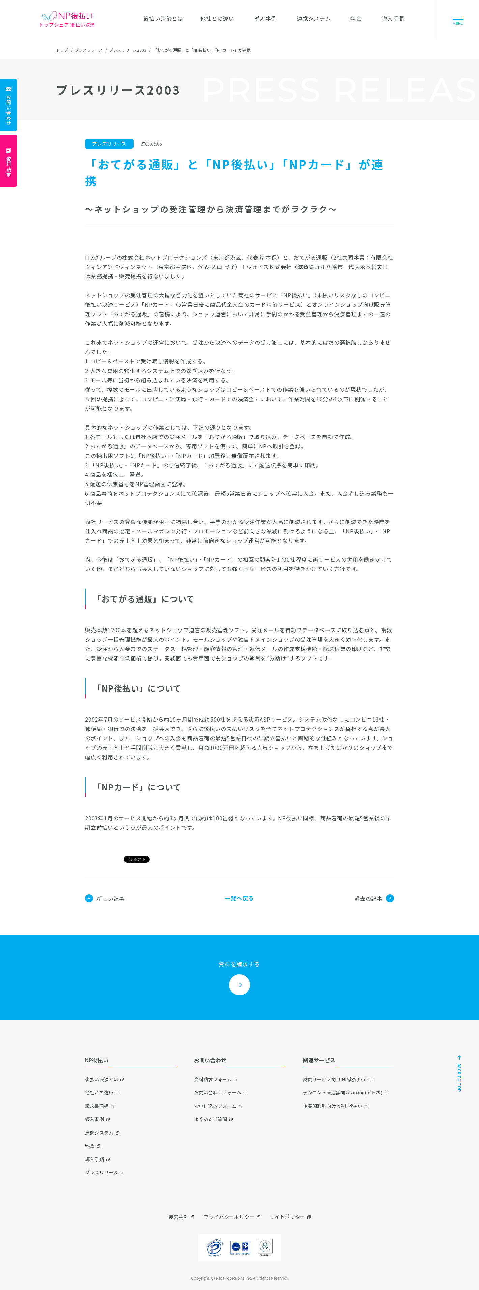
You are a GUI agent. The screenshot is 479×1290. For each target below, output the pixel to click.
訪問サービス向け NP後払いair (335, 1079)
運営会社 (178, 1216)
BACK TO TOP (459, 1077)
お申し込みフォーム (215, 1106)
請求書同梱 (97, 1106)
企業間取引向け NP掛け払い (332, 1106)
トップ (62, 50)
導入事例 (94, 1119)
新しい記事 (105, 898)
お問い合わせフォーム (217, 1092)
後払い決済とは (101, 1079)
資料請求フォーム (213, 1079)
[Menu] (458, 20)
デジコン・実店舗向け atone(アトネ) (342, 1092)
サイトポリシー (287, 1216)
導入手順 (94, 1159)
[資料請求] (8, 161)
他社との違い (99, 1092)
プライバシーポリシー (229, 1216)
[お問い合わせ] (8, 105)
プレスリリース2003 (127, 50)
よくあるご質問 (210, 1119)
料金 (89, 1145)
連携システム (99, 1132)
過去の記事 (374, 898)
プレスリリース (89, 50)
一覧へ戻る (239, 898)
